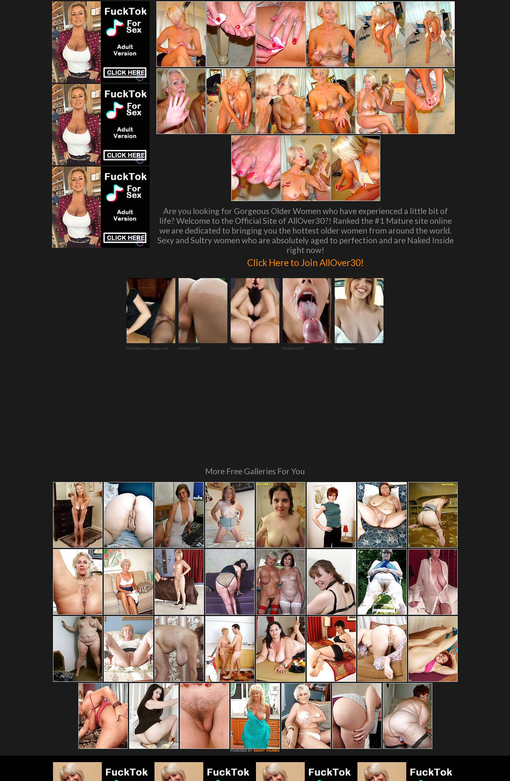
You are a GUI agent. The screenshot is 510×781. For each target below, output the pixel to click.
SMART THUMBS (266, 662)
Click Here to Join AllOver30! (305, 261)
